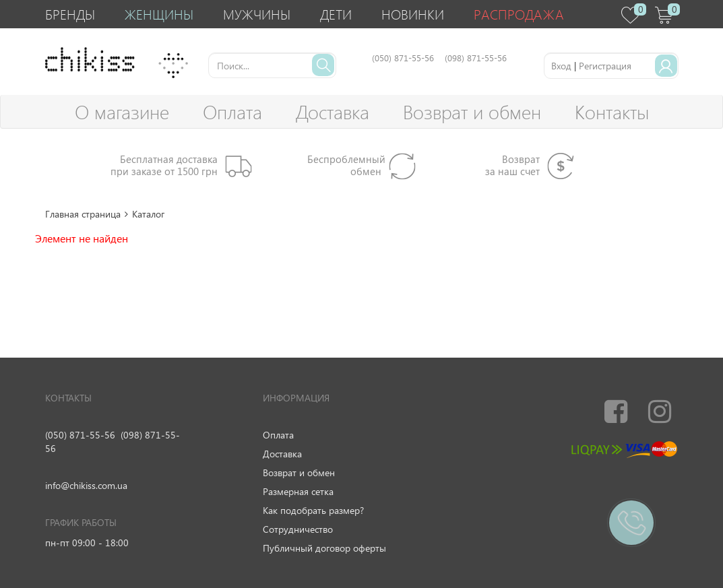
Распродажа (519, 14)
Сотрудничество (298, 529)
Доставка (332, 111)
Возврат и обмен (472, 111)
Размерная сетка (298, 491)
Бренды (70, 14)
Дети (336, 14)
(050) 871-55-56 (80, 434)
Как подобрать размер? (313, 510)
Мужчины (256, 14)
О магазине (122, 111)
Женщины (159, 14)
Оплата (232, 111)
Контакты (612, 111)
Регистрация (605, 65)
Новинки (412, 14)
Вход (561, 65)
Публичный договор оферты (324, 548)
